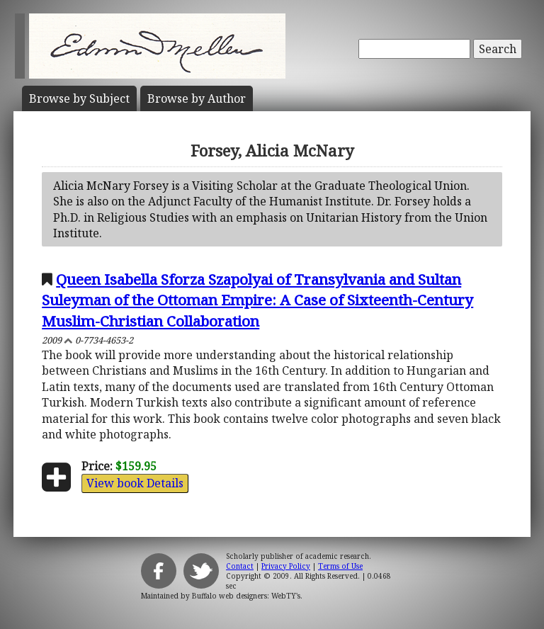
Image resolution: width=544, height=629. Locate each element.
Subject (79, 98)
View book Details (134, 483)
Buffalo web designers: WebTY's (246, 596)
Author (196, 98)
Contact (240, 566)
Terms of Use (340, 566)
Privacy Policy (285, 566)
